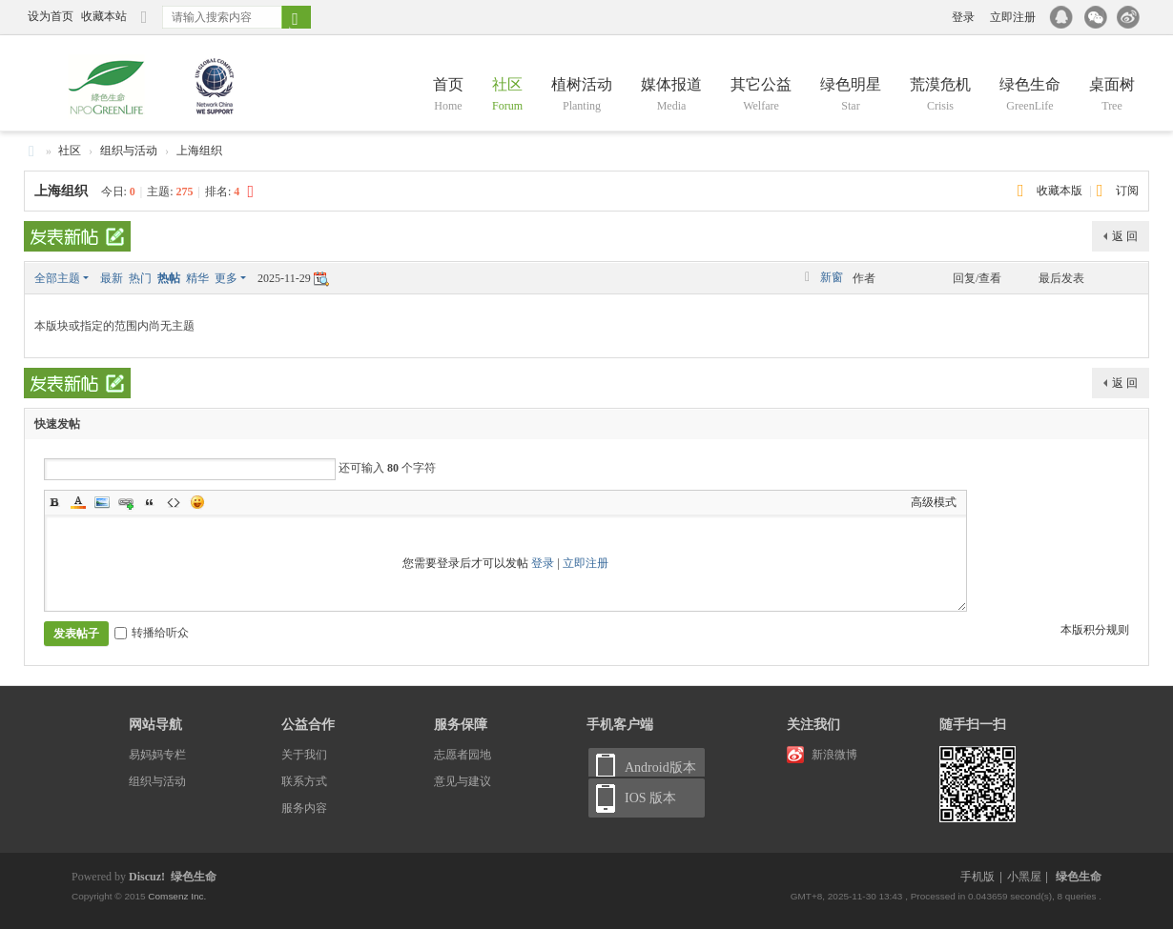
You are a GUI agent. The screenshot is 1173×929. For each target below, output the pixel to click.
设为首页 (50, 16)
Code (173, 502)
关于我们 (304, 754)
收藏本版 (1061, 190)
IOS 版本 (650, 798)
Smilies (197, 502)
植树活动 (581, 95)
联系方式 (304, 781)
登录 (963, 17)
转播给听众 (151, 632)
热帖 (168, 278)
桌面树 (1112, 95)
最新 (111, 278)
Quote (149, 502)
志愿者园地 (462, 754)
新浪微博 (834, 754)
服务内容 (304, 808)
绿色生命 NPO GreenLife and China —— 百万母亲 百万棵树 (31, 151)
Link (125, 502)
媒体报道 (671, 95)
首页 (448, 95)
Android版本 (660, 767)
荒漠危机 (940, 95)
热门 (140, 278)
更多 (226, 278)
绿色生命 (1029, 95)
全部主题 (57, 278)
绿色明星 (850, 95)
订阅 (1127, 190)
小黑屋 (1024, 876)
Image (102, 502)
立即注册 (1013, 17)
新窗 (831, 277)
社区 (507, 95)
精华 (197, 278)
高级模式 (934, 502)
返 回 (1125, 236)
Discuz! (147, 876)
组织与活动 (128, 150)
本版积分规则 (1094, 629)
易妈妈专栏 (157, 754)
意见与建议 (462, 781)
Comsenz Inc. (176, 896)
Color (78, 502)
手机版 (977, 876)
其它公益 (761, 95)
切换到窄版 (144, 25)
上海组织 (199, 150)
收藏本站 (104, 16)
